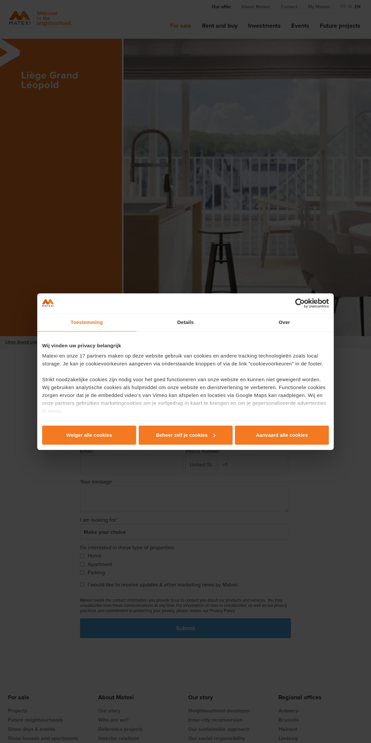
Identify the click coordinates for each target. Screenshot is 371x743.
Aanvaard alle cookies (282, 435)
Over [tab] (284, 322)
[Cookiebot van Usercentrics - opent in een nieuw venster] (300, 303)
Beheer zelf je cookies (185, 435)
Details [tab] (185, 322)
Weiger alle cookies (89, 435)
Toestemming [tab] (87, 322)
